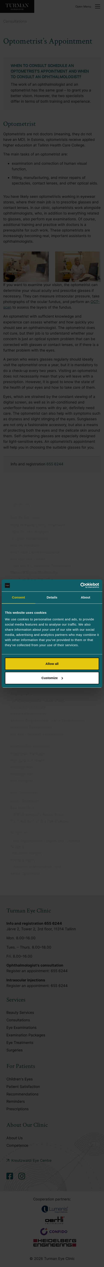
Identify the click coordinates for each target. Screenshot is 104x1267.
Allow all (52, 663)
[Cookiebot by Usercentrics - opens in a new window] (80, 585)
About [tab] (85, 597)
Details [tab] (52, 597)
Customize (52, 678)
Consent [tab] (18, 597)
